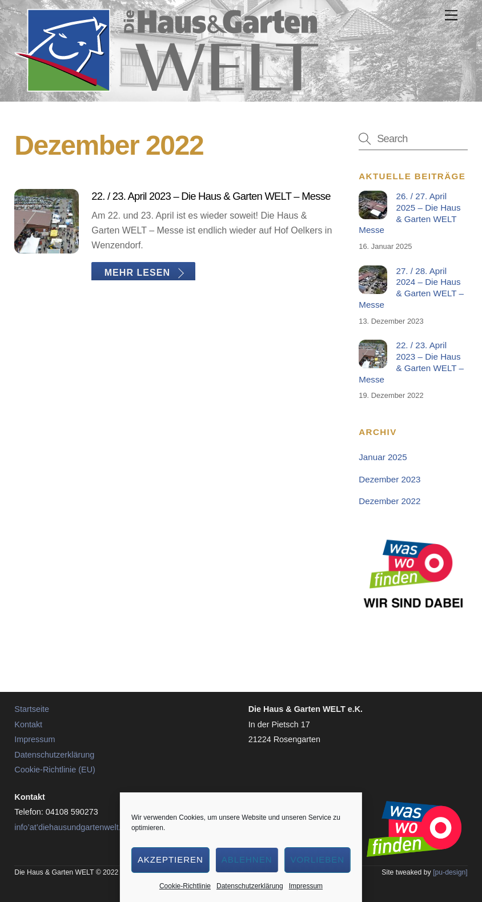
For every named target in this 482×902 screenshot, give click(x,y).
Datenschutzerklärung (249, 886)
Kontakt (28, 724)
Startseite (31, 709)
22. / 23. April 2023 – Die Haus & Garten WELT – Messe (210, 196)
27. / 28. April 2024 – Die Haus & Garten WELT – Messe (411, 287)
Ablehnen (247, 859)
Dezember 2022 (389, 501)
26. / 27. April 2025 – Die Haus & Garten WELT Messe (409, 213)
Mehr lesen (137, 272)
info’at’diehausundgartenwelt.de (72, 827)
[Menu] (451, 16)
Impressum (306, 886)
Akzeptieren (170, 859)
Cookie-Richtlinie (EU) (54, 769)
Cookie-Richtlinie (185, 886)
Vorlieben (317, 859)
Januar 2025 (383, 457)
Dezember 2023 (389, 479)
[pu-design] (450, 872)
